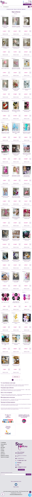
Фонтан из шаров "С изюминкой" (16, 281)
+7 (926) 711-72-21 (21, 467)
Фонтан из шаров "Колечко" (5, 281)
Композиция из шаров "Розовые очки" (27, 218)
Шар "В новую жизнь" (5, 68)
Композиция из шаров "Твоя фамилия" (27, 47)
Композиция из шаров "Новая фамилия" (16, 47)
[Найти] (15, 7)
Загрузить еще (16, 376)
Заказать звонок (27, 4)
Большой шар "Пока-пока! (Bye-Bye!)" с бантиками (5, 89)
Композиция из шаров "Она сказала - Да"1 (27, 26)
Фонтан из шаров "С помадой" (26, 281)
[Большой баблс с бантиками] (5, 21)
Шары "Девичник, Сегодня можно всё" (16, 302)
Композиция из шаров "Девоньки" (5, 154)
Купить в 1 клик (5, 54)
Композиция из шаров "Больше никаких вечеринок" (16, 89)
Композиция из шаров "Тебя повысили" (16, 261)
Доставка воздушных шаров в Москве (11, 491)
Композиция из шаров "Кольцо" (27, 323)
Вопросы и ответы (5, 455)
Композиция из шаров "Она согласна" (5, 197)
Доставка (3, 447)
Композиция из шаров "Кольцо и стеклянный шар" (27, 154)
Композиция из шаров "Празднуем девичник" (5, 218)
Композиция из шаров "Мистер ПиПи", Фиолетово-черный (27, 175)
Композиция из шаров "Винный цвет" (27, 111)
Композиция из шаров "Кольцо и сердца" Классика (16, 154)
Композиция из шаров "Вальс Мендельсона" (5, 111)
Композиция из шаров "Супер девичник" (16, 365)
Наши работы (4, 444)
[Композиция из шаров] (16, 21)
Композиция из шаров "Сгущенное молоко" (16, 239)
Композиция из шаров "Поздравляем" (27, 197)
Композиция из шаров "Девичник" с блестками (16, 68)
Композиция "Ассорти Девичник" (5, 323)
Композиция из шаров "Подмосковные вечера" (16, 197)
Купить (8, 31)
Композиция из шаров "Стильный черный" (5, 261)
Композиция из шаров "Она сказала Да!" (5, 365)
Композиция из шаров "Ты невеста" (5, 47)
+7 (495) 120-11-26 (21, 460)
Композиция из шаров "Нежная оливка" (27, 344)
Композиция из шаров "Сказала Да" (27, 239)
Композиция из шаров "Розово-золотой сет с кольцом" (16, 218)
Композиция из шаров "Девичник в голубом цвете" (16, 132)
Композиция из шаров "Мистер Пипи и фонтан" (16, 176)
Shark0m (19, 462)
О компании (3, 442)
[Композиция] (5, 318)
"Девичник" (27, 302)
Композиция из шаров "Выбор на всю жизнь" (5, 132)
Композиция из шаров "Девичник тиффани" (27, 132)
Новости (2, 452)
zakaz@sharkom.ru (20, 458)
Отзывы (2, 450)
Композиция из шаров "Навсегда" (16, 344)
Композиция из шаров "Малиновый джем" (5, 176)
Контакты (3, 453)
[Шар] (5, 63)
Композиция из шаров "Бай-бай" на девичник (16, 26)
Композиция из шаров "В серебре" (26, 89)
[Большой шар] (5, 84)
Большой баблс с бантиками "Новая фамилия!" (5, 26)
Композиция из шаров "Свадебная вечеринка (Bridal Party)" (5, 239)
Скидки (2, 445)
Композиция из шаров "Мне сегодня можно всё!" (5, 344)
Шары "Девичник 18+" (5, 302)
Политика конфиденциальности (16, 494)
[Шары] (5, 297)
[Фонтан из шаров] (5, 276)
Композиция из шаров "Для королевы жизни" (27, 68)
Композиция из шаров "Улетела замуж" (27, 261)
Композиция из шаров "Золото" (16, 323)
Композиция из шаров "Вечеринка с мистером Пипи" (16, 111)
